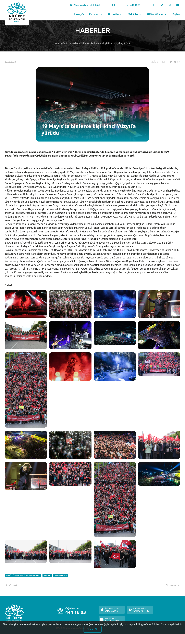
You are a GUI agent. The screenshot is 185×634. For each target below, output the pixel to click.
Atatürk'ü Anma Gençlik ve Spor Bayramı (22, 575)
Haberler (73, 43)
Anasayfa (79, 14)
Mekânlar (134, 14)
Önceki (11, 585)
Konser (47, 575)
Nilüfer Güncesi (157, 14)
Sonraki (173, 585)
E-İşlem (176, 14)
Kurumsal (96, 14)
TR (113, 5)
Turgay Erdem (61, 575)
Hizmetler (115, 14)
